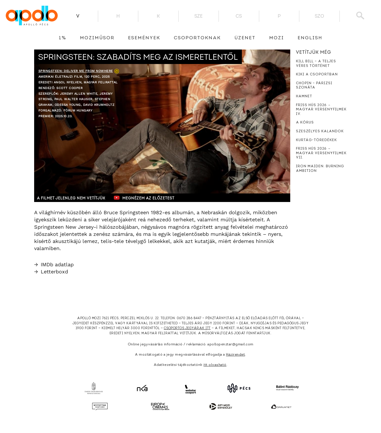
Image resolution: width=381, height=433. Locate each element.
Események (144, 38)
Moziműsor (97, 38)
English (310, 38)
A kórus (305, 122)
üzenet (245, 38)
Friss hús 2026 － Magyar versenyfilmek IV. (321, 110)
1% (62, 38)
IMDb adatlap (54, 264)
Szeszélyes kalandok (320, 131)
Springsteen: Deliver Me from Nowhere (75, 71)
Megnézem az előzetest (144, 198)
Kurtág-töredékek (316, 140)
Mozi (276, 38)
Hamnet (304, 96)
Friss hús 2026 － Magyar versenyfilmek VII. (321, 153)
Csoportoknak (197, 38)
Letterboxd (51, 272)
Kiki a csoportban (317, 74)
